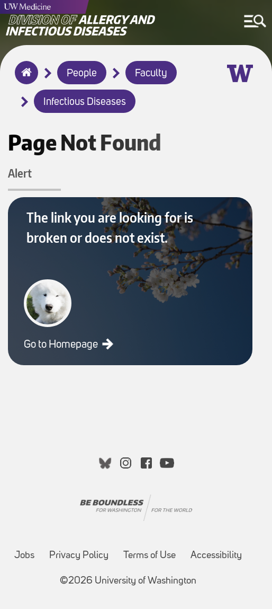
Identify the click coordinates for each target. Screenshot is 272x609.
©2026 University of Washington (128, 581)
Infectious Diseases (84, 102)
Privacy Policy (78, 556)
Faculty (151, 73)
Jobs (24, 556)
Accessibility (216, 556)
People (82, 73)
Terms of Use (149, 556)
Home (24, 79)
